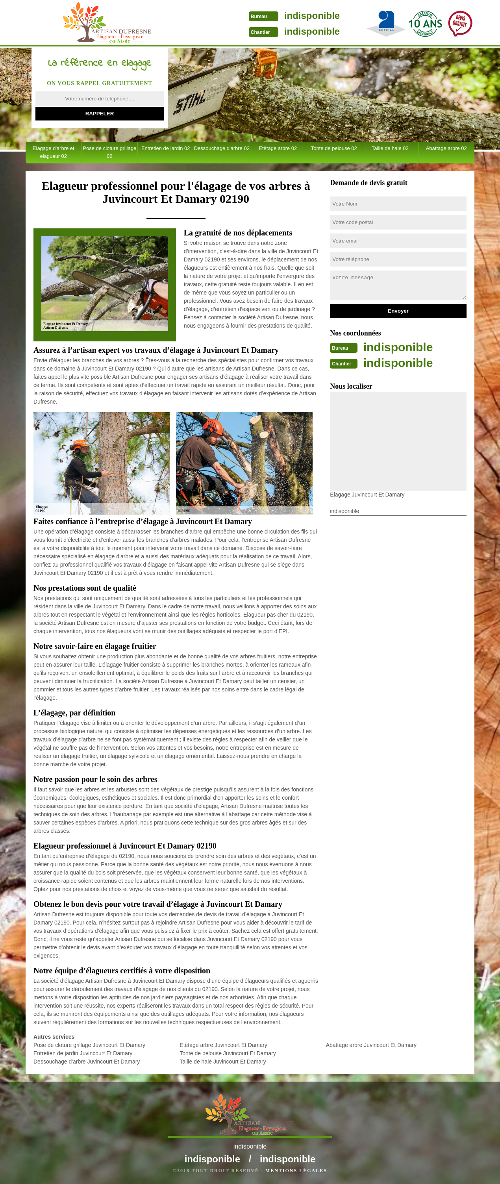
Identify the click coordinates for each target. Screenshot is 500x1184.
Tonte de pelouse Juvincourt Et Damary (228, 1053)
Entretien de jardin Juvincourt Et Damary (82, 1053)
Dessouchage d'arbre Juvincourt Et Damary (86, 1061)
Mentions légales (296, 1170)
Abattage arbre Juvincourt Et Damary (371, 1045)
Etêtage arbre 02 (278, 148)
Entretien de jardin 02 (165, 148)
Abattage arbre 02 (446, 148)
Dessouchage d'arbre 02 (222, 148)
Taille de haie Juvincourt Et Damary (223, 1061)
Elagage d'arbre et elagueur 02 (53, 152)
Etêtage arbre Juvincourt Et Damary (223, 1045)
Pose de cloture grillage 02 (109, 152)
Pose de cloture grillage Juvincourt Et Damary (89, 1045)
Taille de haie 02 (390, 148)
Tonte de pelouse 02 (334, 148)
